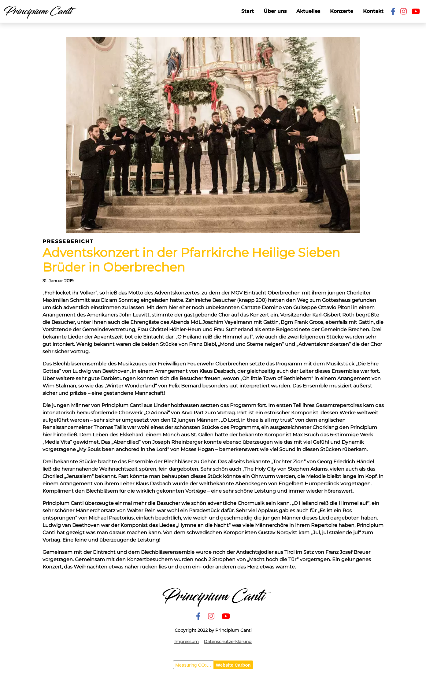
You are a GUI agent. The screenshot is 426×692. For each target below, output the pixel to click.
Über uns (275, 11)
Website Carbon (233, 665)
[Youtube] (415, 11)
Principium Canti (38, 11)
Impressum (186, 641)
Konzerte (341, 11)
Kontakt (373, 11)
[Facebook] (393, 11)
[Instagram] (403, 11)
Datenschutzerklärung (228, 641)
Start (247, 11)
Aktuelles (308, 11)
